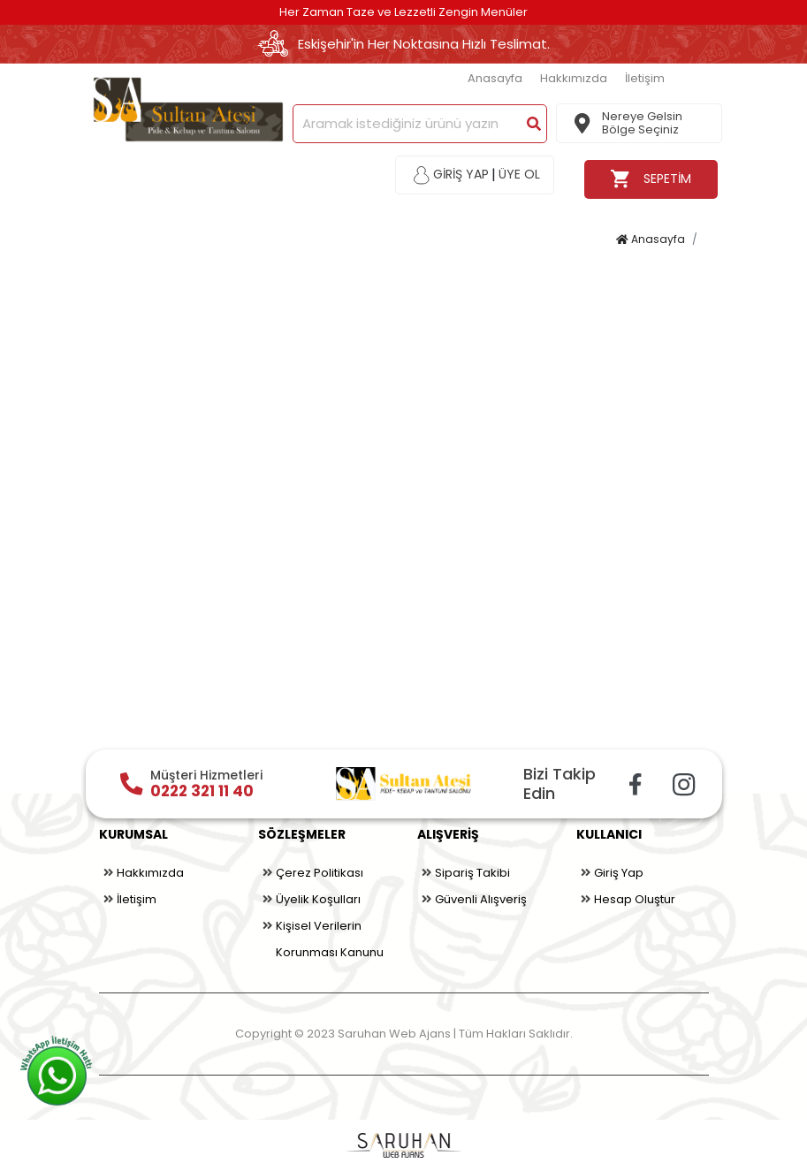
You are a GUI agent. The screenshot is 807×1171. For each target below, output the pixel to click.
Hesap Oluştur (625, 899)
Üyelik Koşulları (309, 899)
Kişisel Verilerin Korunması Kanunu (321, 937)
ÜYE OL (519, 174)
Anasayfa (495, 78)
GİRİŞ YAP (451, 175)
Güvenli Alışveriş (472, 899)
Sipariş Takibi (463, 873)
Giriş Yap (609, 873)
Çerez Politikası (310, 873)
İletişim (645, 78)
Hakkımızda (573, 78)
